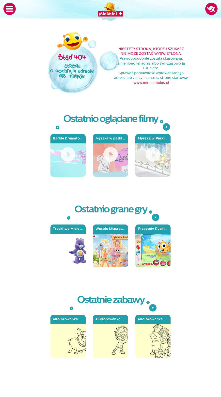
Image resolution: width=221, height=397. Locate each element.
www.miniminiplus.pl (151, 83)
